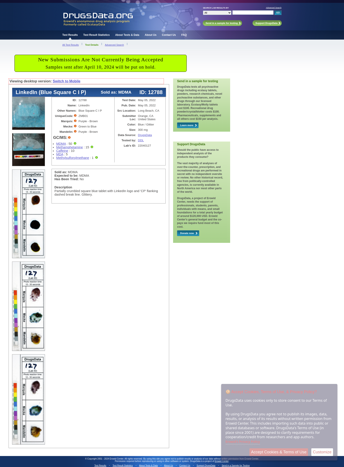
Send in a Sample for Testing (236, 465)
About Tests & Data (127, 34)
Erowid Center (222, 461)
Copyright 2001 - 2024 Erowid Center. (105, 459)
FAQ (184, 34)
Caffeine (62, 151)
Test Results (70, 34)
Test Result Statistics (96, 34)
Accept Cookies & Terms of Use (278, 452)
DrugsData (145, 135)
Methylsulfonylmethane (72, 158)
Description (63, 187)
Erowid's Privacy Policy (243, 441)
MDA (59, 154)
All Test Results (70, 45)
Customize (322, 452)
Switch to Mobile (66, 81)
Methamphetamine (69, 147)
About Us (150, 34)
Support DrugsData (206, 465)
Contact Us (169, 34)
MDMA (61, 143)
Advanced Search (273, 8)
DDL (141, 140)
